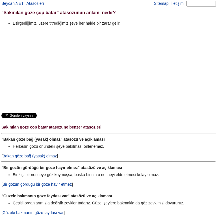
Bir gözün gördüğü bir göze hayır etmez (37, 184)
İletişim (177, 3)
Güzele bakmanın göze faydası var (33, 212)
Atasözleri (35, 3)
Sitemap (161, 3)
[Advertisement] (108, 69)
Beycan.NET (12, 3)
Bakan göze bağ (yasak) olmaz (30, 156)
